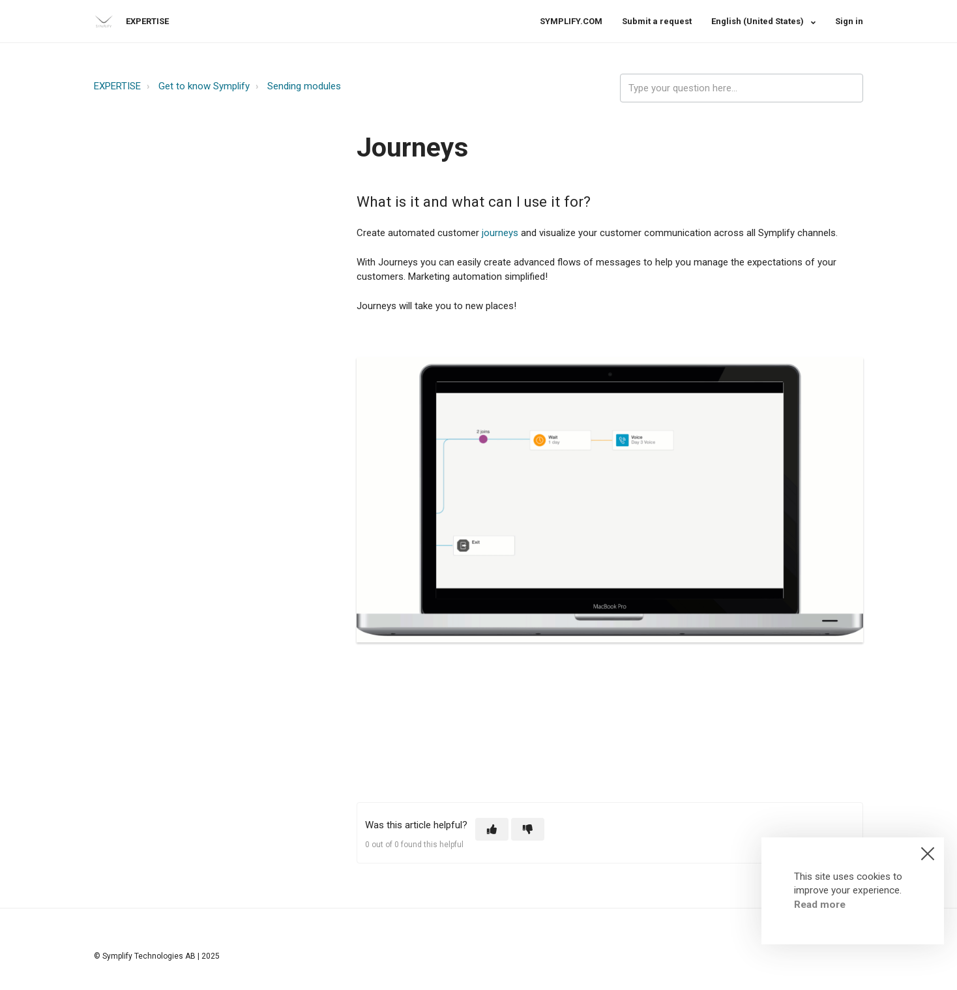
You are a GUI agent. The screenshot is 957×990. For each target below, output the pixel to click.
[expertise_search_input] (741, 88)
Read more (820, 904)
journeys (500, 233)
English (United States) (758, 21)
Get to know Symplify (204, 86)
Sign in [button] (849, 21)
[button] (491, 829)
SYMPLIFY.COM (571, 21)
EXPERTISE (117, 86)
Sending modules (304, 86)
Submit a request (657, 21)
